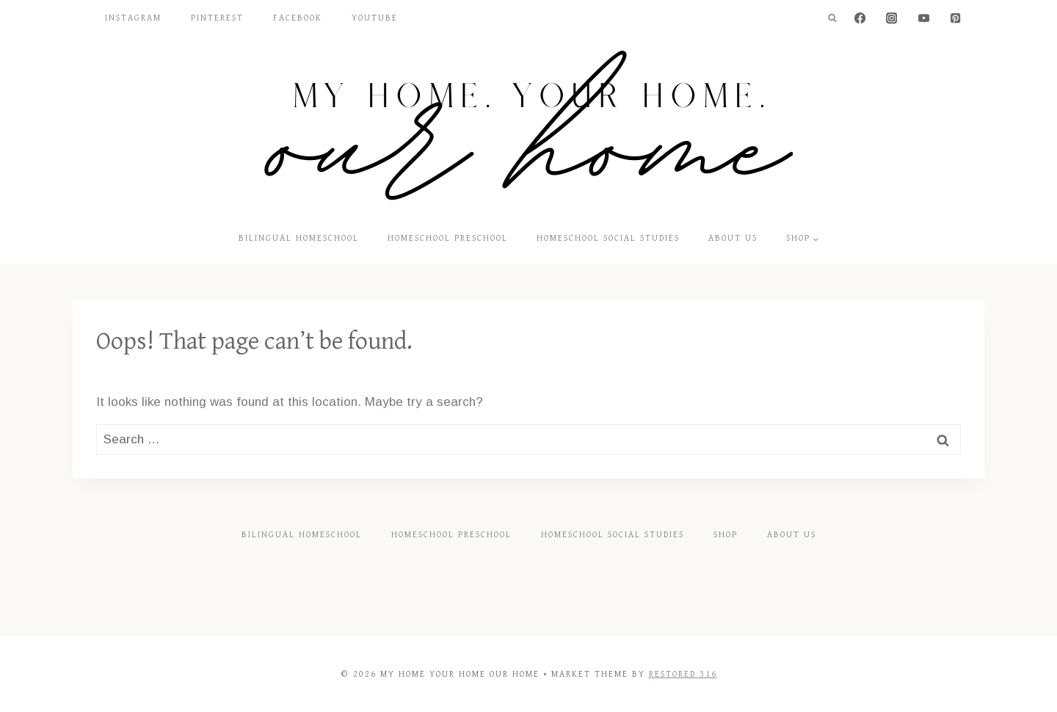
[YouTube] (923, 18)
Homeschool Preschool (448, 238)
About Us (733, 238)
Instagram (133, 18)
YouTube (375, 18)
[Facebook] (860, 18)
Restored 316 (683, 674)
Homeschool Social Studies (608, 238)
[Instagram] (892, 18)
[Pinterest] (955, 18)
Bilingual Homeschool (299, 238)
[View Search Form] (832, 18)
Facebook (297, 18)
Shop (725, 535)
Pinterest (217, 18)
